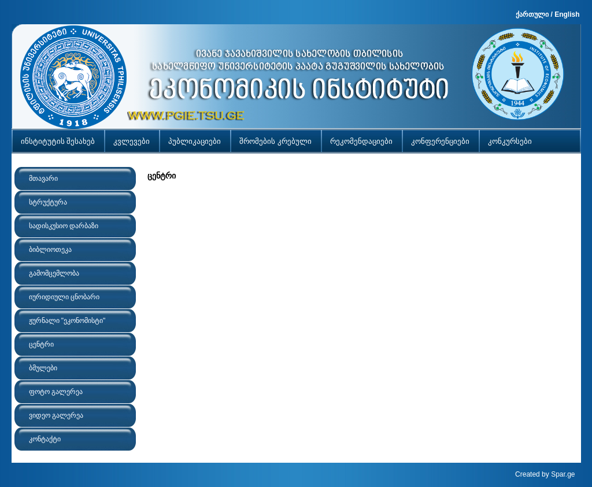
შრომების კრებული (275, 141)
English (566, 14)
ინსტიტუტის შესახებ (58, 141)
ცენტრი (41, 344)
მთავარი (43, 178)
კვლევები (131, 141)
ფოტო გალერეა (56, 392)
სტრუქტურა (48, 202)
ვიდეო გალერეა (56, 415)
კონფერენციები (440, 141)
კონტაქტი (45, 439)
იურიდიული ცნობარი (64, 297)
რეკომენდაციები (361, 141)
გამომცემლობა (54, 273)
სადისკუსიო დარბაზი (63, 226)
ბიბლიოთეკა (50, 250)
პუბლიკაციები (194, 141)
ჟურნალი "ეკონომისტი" (67, 321)
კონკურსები (510, 141)
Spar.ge (563, 474)
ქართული (532, 14)
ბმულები (43, 368)
